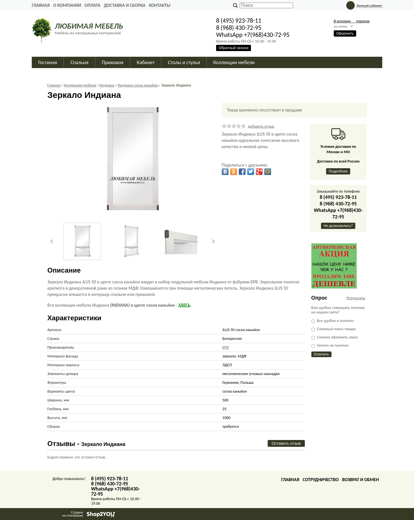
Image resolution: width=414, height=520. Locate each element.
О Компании (67, 5)
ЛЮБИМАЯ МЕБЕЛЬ (89, 26)
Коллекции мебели (234, 62)
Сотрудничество (321, 479)
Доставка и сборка (124, 5)
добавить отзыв (261, 126)
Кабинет (146, 62)
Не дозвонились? (338, 225)
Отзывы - (86, 443)
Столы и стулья (184, 62)
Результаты (356, 298)
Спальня (79, 62)
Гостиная (47, 62)
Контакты (159, 5)
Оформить (345, 33)
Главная (41, 5)
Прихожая (113, 62)
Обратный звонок (233, 47)
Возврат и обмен (360, 479)
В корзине (351, 21)
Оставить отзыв (286, 443)
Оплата (92, 5)
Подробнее (338, 171)
